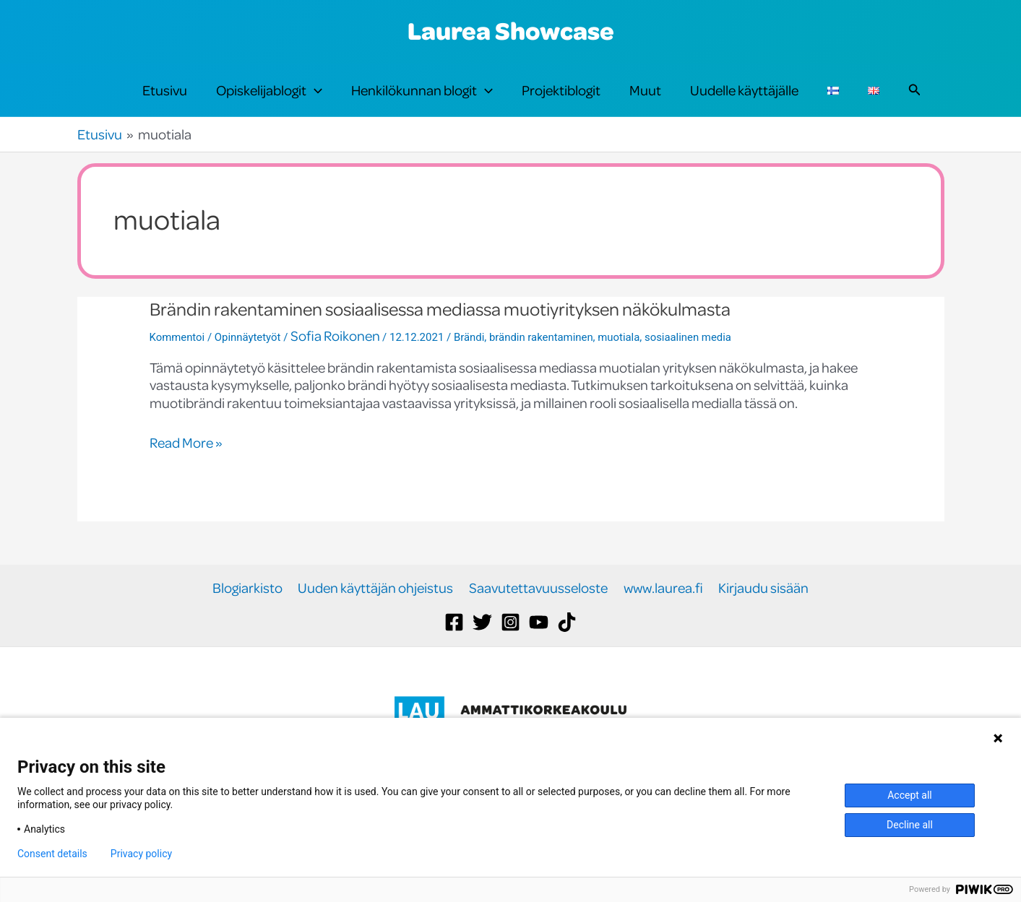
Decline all (910, 825)
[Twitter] (482, 646)
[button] (914, 102)
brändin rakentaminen (543, 361)
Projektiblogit (561, 102)
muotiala (621, 361)
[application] (314, 102)
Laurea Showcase (511, 30)
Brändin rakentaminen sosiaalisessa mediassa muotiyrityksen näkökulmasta (447, 332)
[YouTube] (538, 646)
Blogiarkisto (250, 612)
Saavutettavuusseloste (538, 612)
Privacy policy (141, 853)
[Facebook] (454, 646)
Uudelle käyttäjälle (744, 102)
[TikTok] (567, 646)
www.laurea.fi (662, 612)
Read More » (186, 467)
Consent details (52, 853)
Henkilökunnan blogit (422, 102)
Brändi (470, 361)
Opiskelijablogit (269, 102)
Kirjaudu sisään (761, 612)
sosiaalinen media (690, 361)
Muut (645, 102)
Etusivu (164, 102)
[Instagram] (510, 646)
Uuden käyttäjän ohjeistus (377, 612)
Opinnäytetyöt (248, 361)
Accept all (909, 795)
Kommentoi (177, 361)
